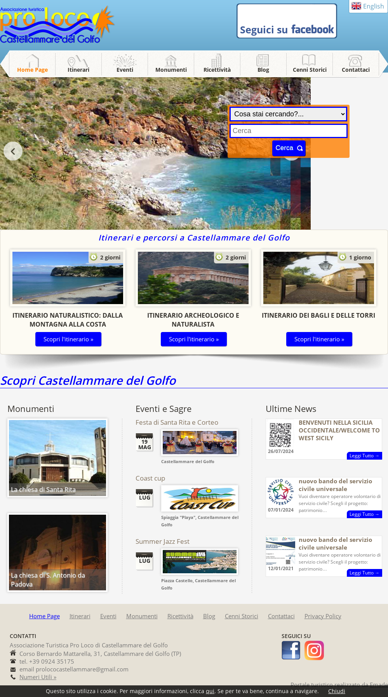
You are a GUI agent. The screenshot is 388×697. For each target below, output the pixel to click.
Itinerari (78, 69)
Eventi (125, 69)
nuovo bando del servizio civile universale (335, 485)
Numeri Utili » (37, 677)
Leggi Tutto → (364, 455)
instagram (314, 650)
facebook (291, 650)
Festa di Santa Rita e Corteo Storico (177, 426)
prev (13, 151)
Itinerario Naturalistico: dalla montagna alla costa (67, 320)
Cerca (284, 148)
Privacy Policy (322, 616)
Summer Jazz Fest (163, 541)
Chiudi (336, 691)
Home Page (32, 69)
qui (210, 691)
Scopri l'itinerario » (68, 339)
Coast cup (150, 478)
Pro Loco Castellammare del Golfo (58, 24)
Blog (263, 69)
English (373, 6)
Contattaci (356, 69)
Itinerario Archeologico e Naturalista (193, 320)
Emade (379, 684)
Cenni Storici (310, 69)
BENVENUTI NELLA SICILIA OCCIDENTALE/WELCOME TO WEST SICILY (339, 430)
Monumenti (171, 69)
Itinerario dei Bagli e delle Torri (318, 315)
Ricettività (217, 69)
